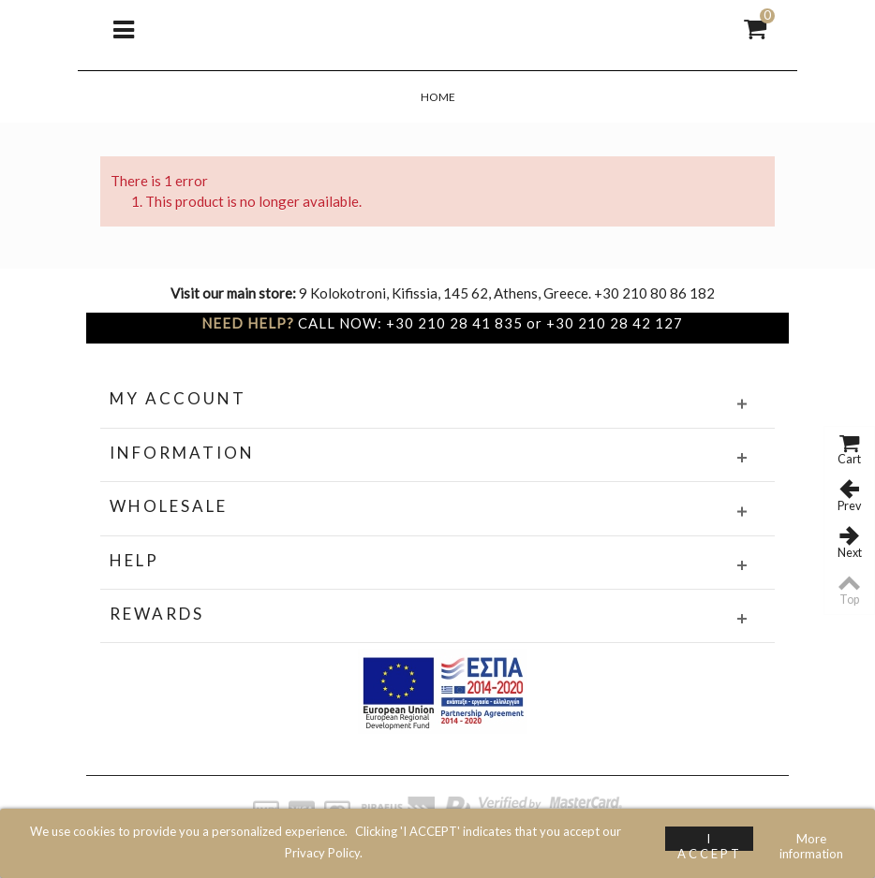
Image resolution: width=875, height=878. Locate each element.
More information (811, 841)
